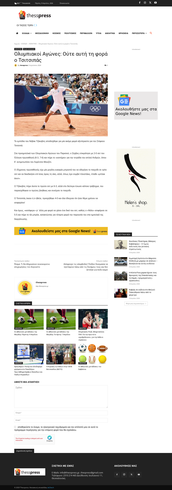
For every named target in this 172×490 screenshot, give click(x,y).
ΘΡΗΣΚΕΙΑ (50, 363)
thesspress (24, 65)
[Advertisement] (136, 67)
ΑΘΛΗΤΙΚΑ (33, 44)
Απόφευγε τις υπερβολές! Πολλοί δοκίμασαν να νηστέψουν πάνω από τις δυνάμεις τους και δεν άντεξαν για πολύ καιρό (86, 267)
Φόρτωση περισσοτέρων (136, 303)
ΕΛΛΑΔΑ (24, 44)
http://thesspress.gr (42, 286)
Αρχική (16, 44)
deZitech (50, 487)
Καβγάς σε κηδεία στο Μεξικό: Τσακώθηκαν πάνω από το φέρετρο (142, 292)
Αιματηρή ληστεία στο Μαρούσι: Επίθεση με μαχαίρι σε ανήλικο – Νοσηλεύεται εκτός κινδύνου (143, 261)
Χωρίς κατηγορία (29, 49)
